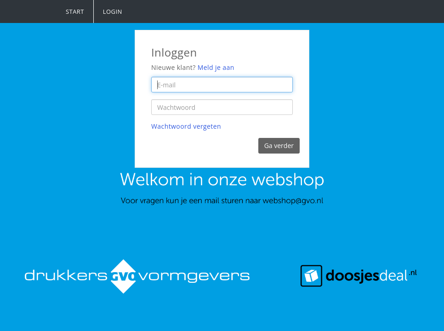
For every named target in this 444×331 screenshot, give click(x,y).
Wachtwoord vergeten (186, 126)
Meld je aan (216, 67)
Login (112, 11)
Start (75, 11)
